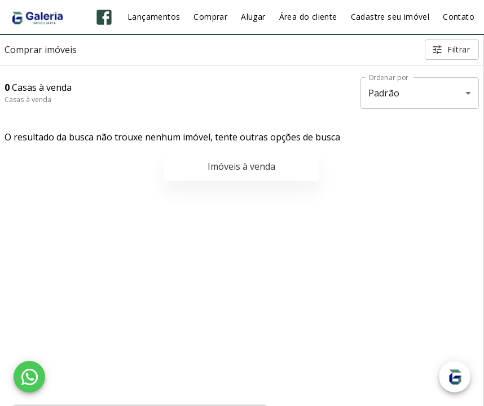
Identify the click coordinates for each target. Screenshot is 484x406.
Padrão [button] (383, 93)
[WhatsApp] (29, 376)
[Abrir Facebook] (104, 17)
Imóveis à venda (241, 166)
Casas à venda (28, 99)
